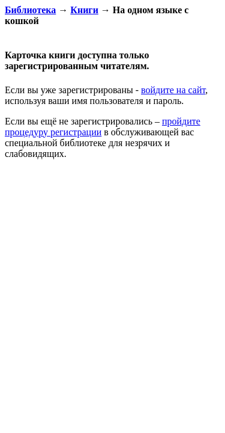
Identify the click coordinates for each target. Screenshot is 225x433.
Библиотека (30, 10)
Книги (84, 10)
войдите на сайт (173, 90)
